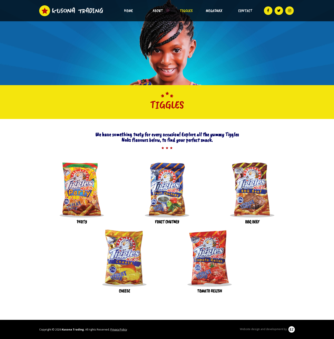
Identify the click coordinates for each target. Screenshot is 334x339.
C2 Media (291, 329)
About (158, 10)
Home (128, 10)
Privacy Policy (118, 329)
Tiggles (186, 10)
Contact (245, 10)
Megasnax (214, 10)
